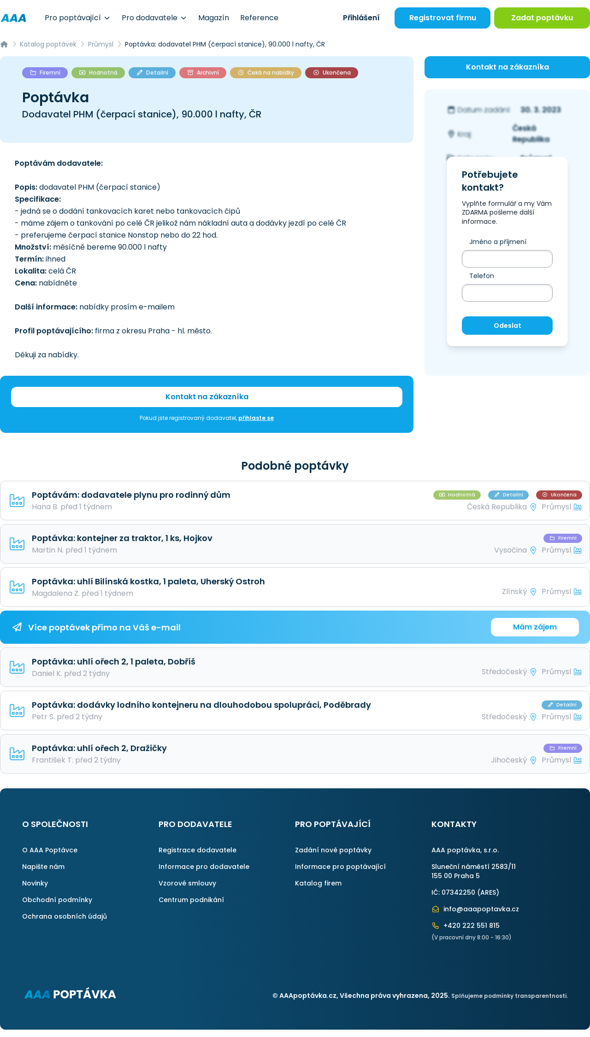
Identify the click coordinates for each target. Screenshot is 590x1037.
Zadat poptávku (542, 17)
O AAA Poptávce (49, 850)
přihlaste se (256, 418)
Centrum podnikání (191, 899)
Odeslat (507, 325)
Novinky (35, 883)
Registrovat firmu (442, 17)
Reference (259, 17)
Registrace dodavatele (197, 850)
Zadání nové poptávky (333, 850)
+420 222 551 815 (465, 925)
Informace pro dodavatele (204, 866)
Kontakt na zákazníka (206, 396)
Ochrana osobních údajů (64, 916)
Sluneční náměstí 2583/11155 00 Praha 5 (473, 871)
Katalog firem (318, 883)
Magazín (213, 17)
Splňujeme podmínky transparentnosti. (509, 996)
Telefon (481, 275)
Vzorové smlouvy (187, 883)
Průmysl (100, 44)
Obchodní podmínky (57, 899)
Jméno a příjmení (497, 241)
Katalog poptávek (48, 44)
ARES (488, 892)
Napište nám (43, 866)
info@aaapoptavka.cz (475, 909)
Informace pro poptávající (340, 866)
